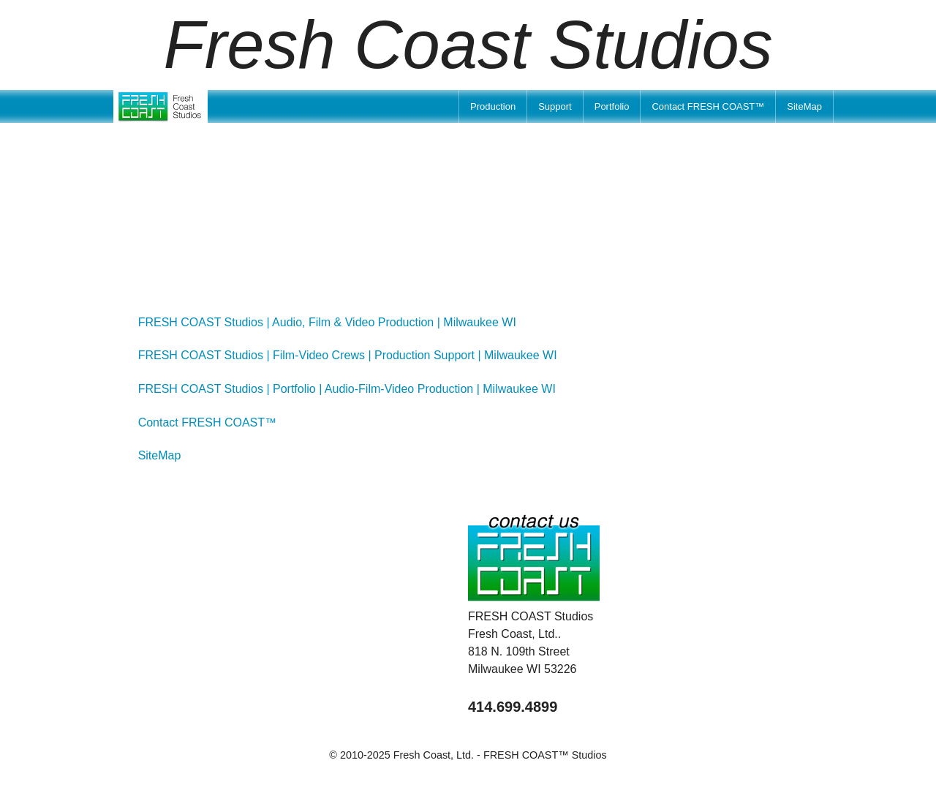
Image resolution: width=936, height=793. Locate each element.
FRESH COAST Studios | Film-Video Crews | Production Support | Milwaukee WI (347, 355)
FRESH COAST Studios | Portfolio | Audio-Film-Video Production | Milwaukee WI (347, 389)
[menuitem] (492, 106)
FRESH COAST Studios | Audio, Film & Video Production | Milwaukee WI (327, 322)
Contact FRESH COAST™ (708, 106)
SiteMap (804, 106)
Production (493, 106)
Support (555, 106)
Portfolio (612, 106)
